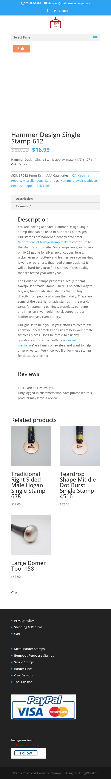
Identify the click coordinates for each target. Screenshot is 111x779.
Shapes (28, 186)
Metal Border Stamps (29, 649)
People (16, 186)
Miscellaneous (33, 181)
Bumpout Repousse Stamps (34, 655)
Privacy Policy (24, 621)
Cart (17, 634)
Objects (92, 181)
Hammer (66, 181)
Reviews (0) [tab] (24, 206)
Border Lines (23, 669)
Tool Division (23, 682)
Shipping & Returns (28, 627)
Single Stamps (24, 662)
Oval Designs (23, 675)
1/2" (73, 175)
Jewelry (80, 181)
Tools (46, 186)
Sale (48, 181)
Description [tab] (24, 199)
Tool (38, 186)
